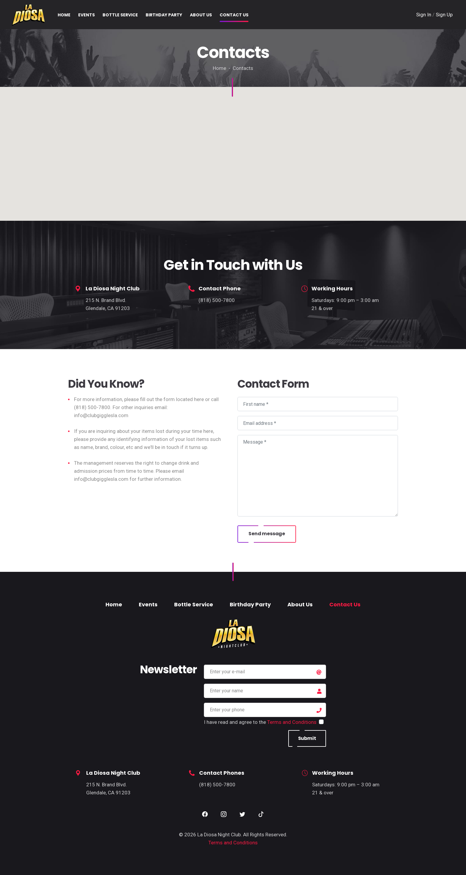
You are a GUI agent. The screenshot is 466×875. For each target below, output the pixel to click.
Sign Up (444, 15)
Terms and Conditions (292, 722)
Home (114, 604)
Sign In (424, 15)
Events (148, 604)
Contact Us (344, 604)
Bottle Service (193, 604)
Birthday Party (250, 604)
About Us (300, 604)
